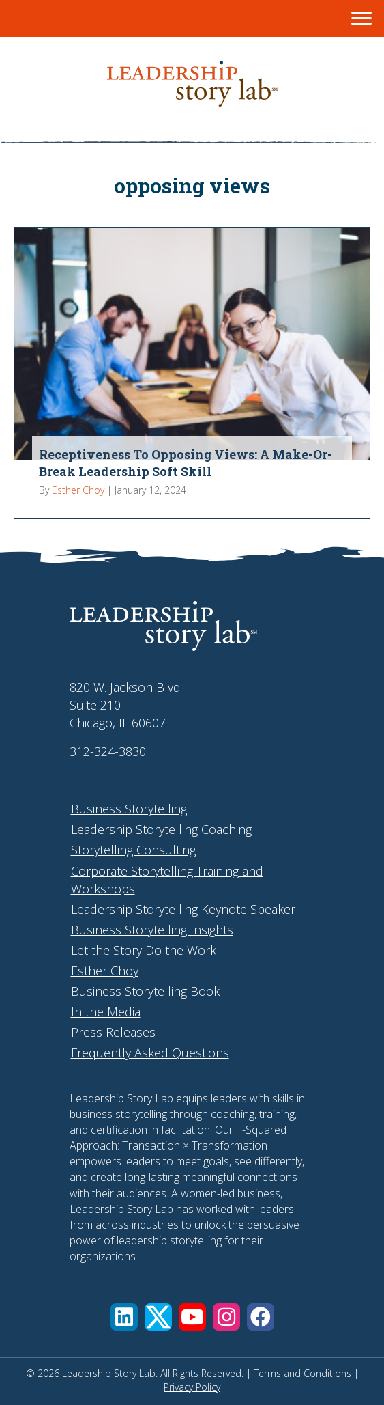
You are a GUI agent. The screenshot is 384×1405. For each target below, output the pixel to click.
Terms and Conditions (302, 1373)
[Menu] (361, 18)
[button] (124, 1317)
